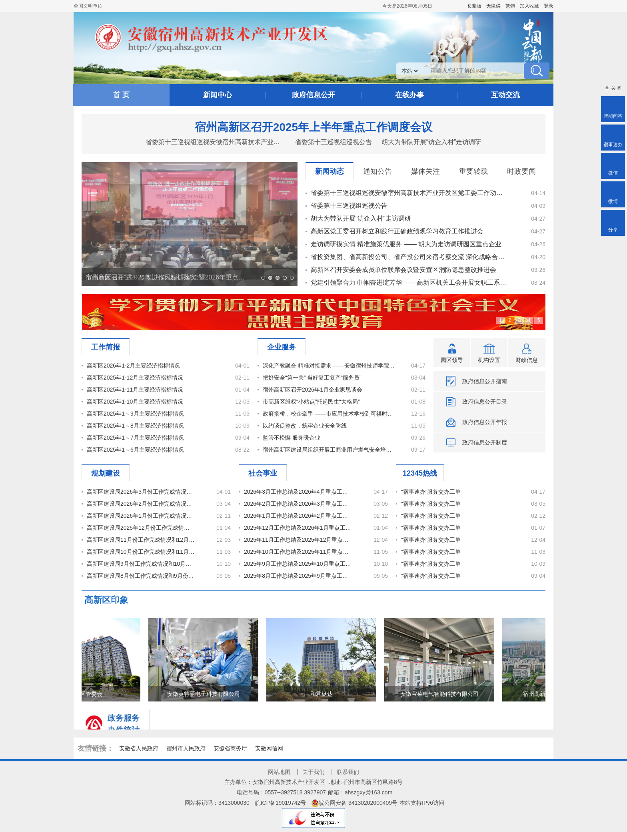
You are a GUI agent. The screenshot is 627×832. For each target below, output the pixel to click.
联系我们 (348, 772)
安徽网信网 (269, 748)
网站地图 (279, 772)
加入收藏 (529, 6)
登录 (548, 6)
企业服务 (281, 347)
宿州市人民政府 (186, 748)
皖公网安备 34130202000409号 (354, 803)
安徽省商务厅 (230, 748)
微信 (613, 173)
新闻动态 (329, 171)
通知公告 (377, 171)
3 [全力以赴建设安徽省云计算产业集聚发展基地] (519, 320)
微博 (613, 201)
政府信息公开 (313, 95)
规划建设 (105, 473)
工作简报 (105, 347)
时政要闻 (521, 171)
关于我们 (313, 772)
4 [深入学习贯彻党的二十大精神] (529, 320)
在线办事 (409, 95)
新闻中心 (217, 95)
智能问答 (613, 116)
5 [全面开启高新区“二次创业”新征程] (538, 320)
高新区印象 (106, 600)
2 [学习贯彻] (510, 320)
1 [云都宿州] (500, 320)
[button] (474, 6)
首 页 (121, 95)
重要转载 (473, 171)
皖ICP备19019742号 (280, 803)
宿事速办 (613, 144)
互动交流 (505, 95)
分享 (613, 230)
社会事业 (262, 473)
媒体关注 (425, 171)
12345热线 (420, 473)
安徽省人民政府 (138, 748)
